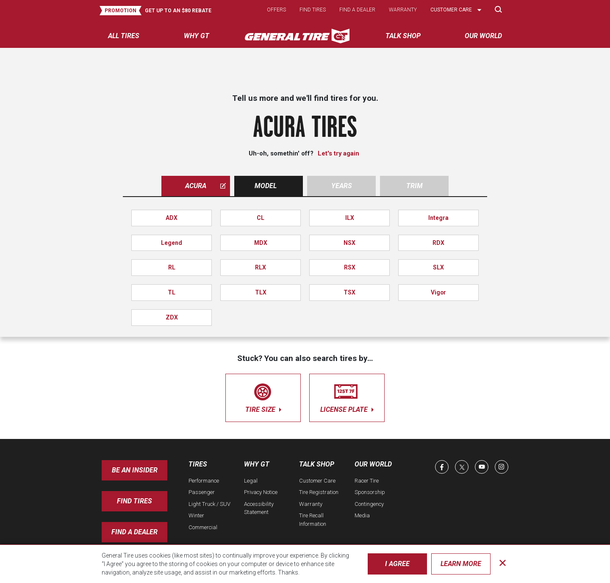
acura (205, 186)
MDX (260, 242)
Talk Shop (316, 464)
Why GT (256, 464)
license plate (346, 396)
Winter (196, 515)
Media (362, 515)
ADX (171, 217)
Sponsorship (370, 492)
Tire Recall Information (312, 519)
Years (341, 186)
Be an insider (135, 470)
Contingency (369, 504)
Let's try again (338, 153)
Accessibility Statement (259, 508)
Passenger (202, 492)
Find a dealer (357, 10)
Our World (373, 464)
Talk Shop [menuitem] (403, 36)
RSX (349, 267)
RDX (438, 242)
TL (171, 292)
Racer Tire (367, 481)
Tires (198, 464)
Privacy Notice (260, 492)
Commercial (203, 527)
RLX (260, 267)
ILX (349, 217)
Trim (414, 186)
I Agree (397, 564)
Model (266, 186)
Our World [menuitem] (483, 36)
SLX (438, 267)
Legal (251, 481)
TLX (260, 292)
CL (260, 217)
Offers (276, 10)
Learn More (461, 564)
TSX (349, 292)
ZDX (172, 317)
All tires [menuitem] (123, 36)
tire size (263, 396)
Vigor (438, 292)
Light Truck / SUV (209, 504)
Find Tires (134, 501)
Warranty (403, 10)
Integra (438, 217)
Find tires (312, 10)
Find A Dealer (134, 532)
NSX (349, 242)
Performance (204, 481)
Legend (171, 242)
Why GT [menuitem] (196, 36)
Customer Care (317, 481)
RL (171, 267)
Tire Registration (318, 492)
